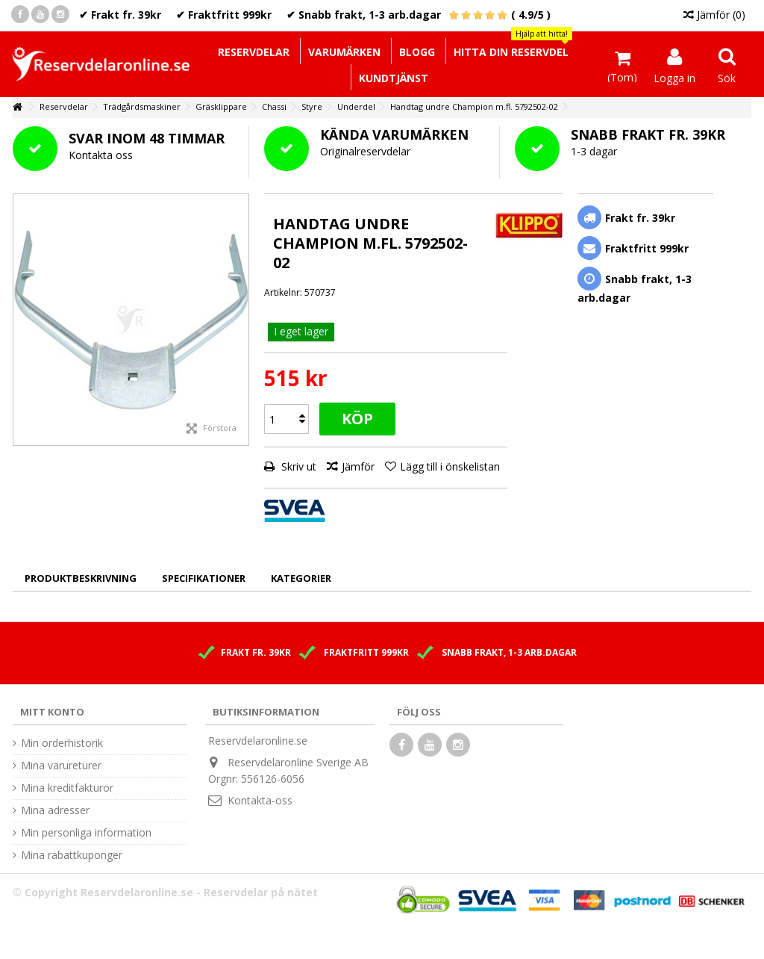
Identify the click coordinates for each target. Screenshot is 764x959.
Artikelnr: (283, 292)
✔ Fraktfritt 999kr (224, 14)
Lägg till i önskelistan (450, 466)
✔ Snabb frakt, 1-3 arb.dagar (363, 14)
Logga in (674, 77)
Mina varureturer (61, 765)
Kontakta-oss (260, 800)
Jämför (358, 466)
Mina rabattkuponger (71, 855)
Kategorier (301, 578)
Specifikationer (203, 578)
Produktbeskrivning (81, 578)
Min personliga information (86, 832)
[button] (510, 51)
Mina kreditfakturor (67, 788)
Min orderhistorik (62, 743)
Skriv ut (297, 466)
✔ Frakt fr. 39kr (120, 14)
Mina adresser (55, 810)
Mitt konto (52, 712)
